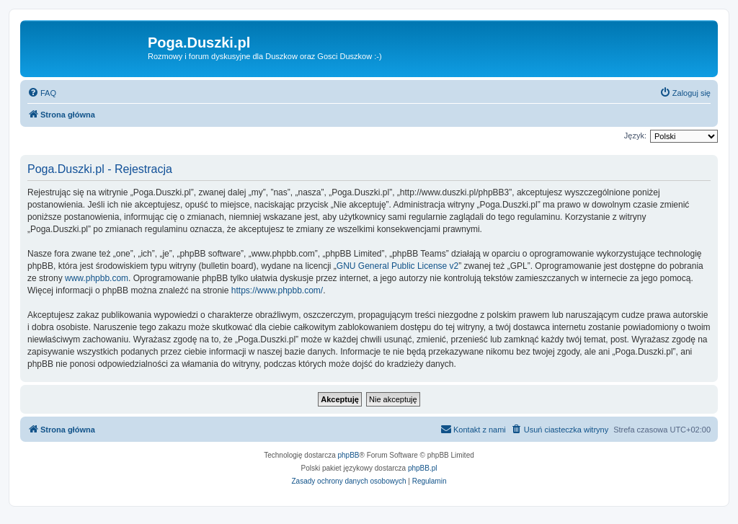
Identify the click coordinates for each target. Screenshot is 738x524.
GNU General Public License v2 (397, 266)
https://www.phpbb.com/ (277, 290)
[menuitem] (41, 93)
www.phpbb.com (96, 278)
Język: (635, 135)
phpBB (349, 455)
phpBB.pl (422, 468)
